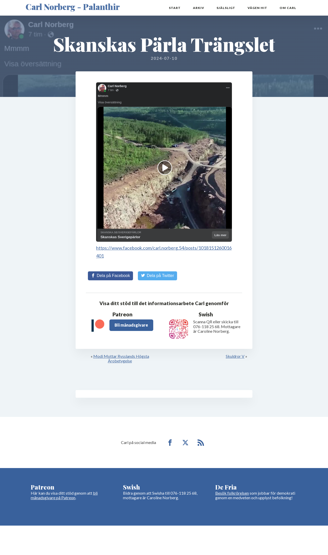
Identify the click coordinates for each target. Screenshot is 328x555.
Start (175, 8)
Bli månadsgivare (131, 325)
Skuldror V (235, 356)
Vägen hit (257, 8)
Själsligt (226, 8)
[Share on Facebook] (110, 275)
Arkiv (198, 8)
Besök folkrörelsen (232, 493)
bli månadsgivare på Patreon (64, 495)
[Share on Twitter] (157, 275)
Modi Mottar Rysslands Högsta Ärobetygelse (121, 358)
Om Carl (288, 8)
